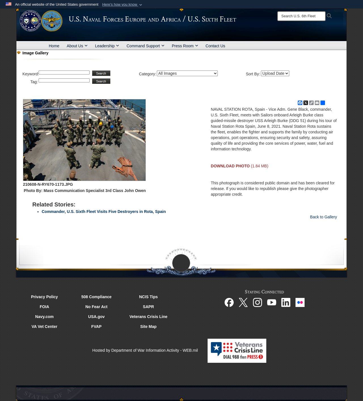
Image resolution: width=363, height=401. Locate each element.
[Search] (301, 16)
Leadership (107, 46)
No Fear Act (96, 306)
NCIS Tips (148, 297)
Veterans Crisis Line (148, 316)
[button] (122, 4)
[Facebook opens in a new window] (229, 302)
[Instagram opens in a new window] (257, 302)
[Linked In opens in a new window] (285, 302)
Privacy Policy (44, 297)
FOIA (44, 306)
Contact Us (215, 46)
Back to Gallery (323, 217)
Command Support (145, 46)
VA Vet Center (44, 326)
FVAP (96, 326)
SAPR (148, 306)
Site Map (148, 326)
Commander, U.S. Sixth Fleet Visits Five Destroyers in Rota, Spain (104, 211)
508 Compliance (96, 297)
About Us (77, 46)
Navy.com (44, 316)
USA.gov (96, 316)
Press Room (185, 46)
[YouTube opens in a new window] (271, 302)
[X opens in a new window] (243, 302)
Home (54, 46)
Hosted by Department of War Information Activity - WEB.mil (145, 350)
